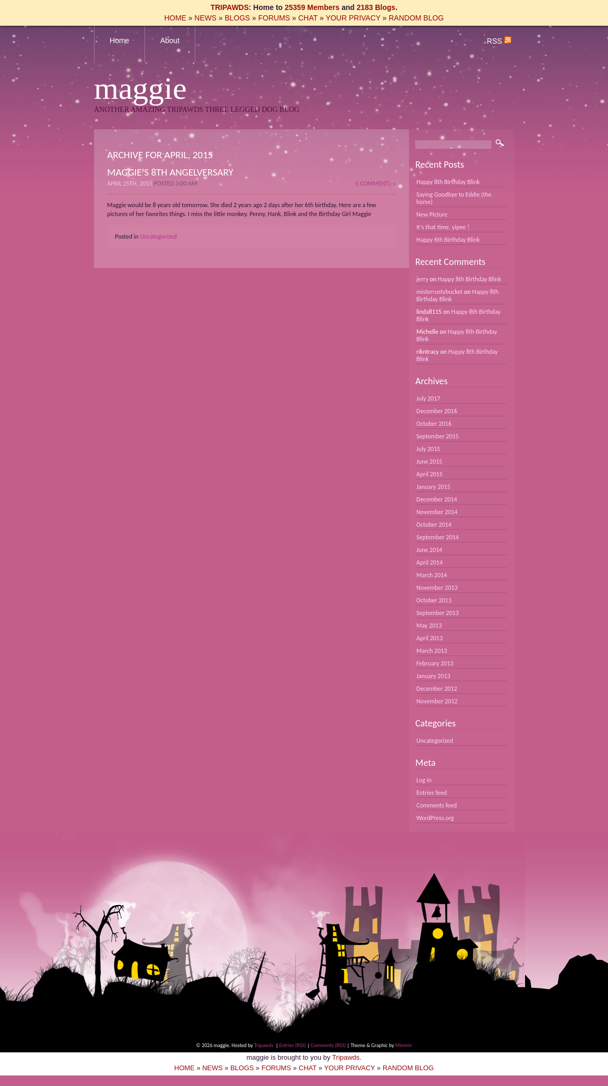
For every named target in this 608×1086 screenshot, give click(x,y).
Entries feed (431, 792)
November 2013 (436, 587)
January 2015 (433, 486)
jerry (422, 279)
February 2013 (435, 663)
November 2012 (436, 701)
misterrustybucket (439, 291)
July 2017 (428, 398)
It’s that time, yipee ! (442, 227)
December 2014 (436, 499)
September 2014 (437, 537)
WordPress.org (435, 818)
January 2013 (433, 676)
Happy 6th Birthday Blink (448, 239)
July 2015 (428, 449)
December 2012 (436, 688)
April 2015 (429, 474)
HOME (175, 18)
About (170, 40)
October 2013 (434, 600)
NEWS (205, 18)
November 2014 (436, 512)
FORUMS (274, 18)
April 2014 (429, 562)
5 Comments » (375, 183)
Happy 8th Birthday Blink (448, 182)
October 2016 (434, 423)
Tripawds (263, 1045)
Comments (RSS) (328, 1045)
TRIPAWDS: (231, 7)
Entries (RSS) (292, 1045)
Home (119, 40)
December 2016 (436, 411)
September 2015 (437, 436)
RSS (499, 41)
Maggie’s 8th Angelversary (170, 172)
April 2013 (429, 638)
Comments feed (436, 805)
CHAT (308, 18)
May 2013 (429, 625)
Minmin (403, 1045)
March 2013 (431, 650)
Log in (424, 780)
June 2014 (429, 550)
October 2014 (434, 524)
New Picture (431, 214)
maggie (140, 88)
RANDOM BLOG (416, 18)
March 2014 (431, 575)
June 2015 (429, 461)
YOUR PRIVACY (353, 18)
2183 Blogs (376, 7)
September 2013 (437, 613)
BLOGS (237, 18)
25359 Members (312, 7)
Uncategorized (158, 236)
